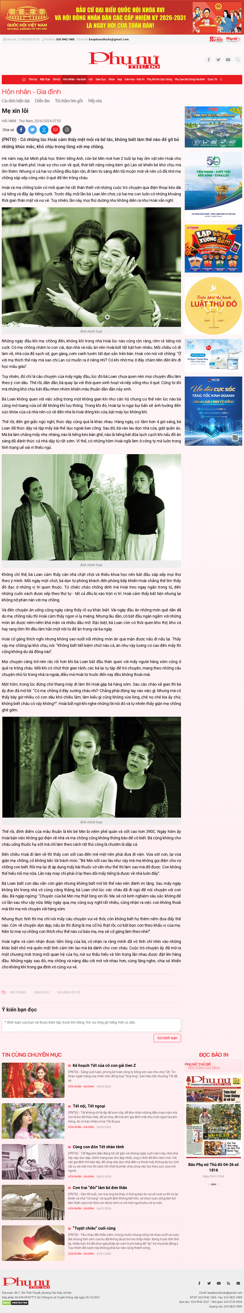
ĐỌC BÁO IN (213, 1054)
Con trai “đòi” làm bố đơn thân (99, 1187)
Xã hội (56, 79)
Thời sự (33, 79)
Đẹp (120, 79)
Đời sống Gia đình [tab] (204, 1068)
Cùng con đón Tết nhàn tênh (98, 1146)
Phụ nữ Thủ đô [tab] (198, 1064)
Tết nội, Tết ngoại (88, 1106)
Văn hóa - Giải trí (134, 79)
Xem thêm (213, 1192)
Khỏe (112, 79)
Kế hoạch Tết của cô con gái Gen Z (104, 1065)
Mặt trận (45, 79)
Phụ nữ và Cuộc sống (159, 79)
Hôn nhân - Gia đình (74, 79)
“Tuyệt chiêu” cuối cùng (94, 1228)
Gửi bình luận (167, 1038)
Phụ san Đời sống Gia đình (190, 79)
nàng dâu (41, 992)
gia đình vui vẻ (68, 992)
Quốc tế (212, 79)
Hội (91, 79)
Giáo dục (100, 79)
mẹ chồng (18, 992)
